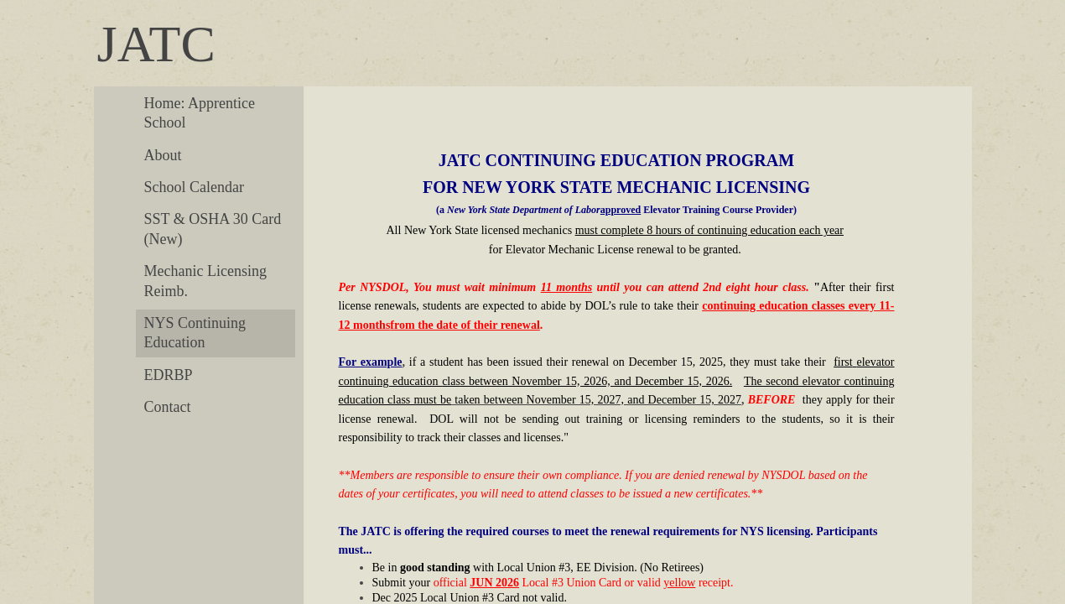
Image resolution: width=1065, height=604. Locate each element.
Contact (167, 406)
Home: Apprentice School (199, 113)
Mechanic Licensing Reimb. (205, 281)
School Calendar (194, 187)
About (163, 155)
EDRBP (168, 375)
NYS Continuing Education (195, 333)
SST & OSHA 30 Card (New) (213, 229)
